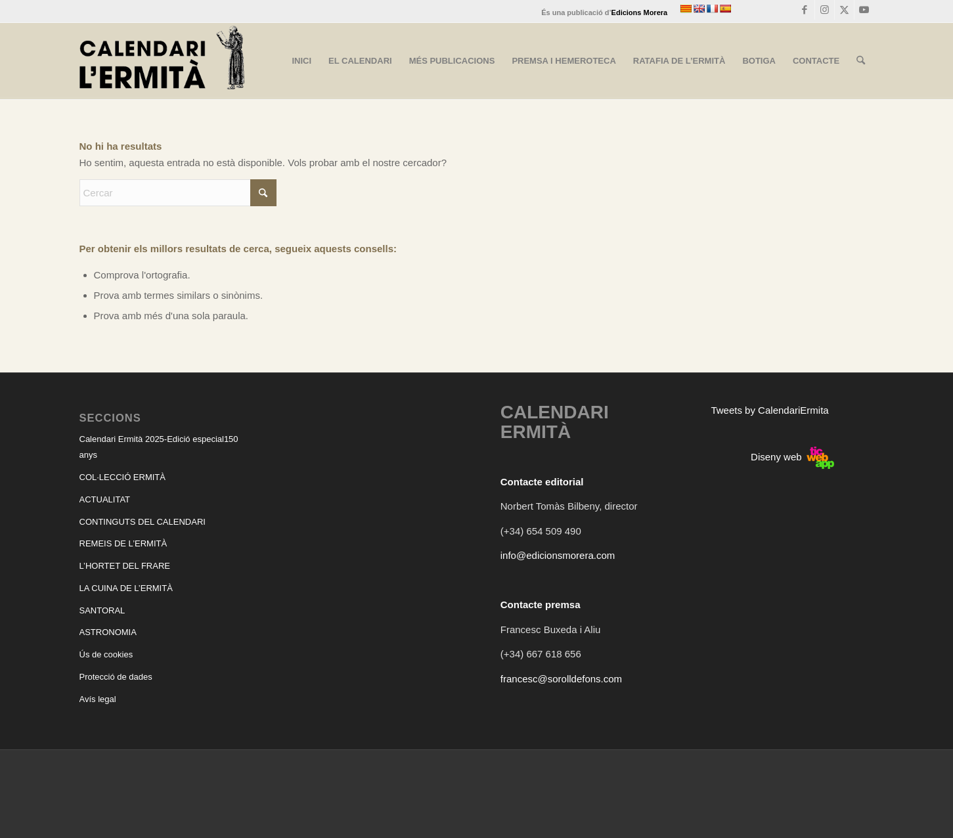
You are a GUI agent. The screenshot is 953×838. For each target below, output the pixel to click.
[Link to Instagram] (824, 10)
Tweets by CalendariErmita (769, 410)
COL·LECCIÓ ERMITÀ (122, 477)
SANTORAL (102, 610)
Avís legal (97, 699)
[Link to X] (844, 10)
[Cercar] (861, 61)
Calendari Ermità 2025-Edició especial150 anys (158, 447)
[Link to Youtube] (864, 10)
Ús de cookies (106, 654)
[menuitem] (301, 61)
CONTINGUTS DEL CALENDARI (142, 522)
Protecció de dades (115, 677)
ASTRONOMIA (108, 632)
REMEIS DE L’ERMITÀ (123, 543)
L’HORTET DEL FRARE (124, 566)
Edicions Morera (639, 12)
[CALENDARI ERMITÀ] (162, 61)
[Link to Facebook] (804, 10)
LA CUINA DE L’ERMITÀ (126, 588)
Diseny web (792, 456)
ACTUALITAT (105, 499)
